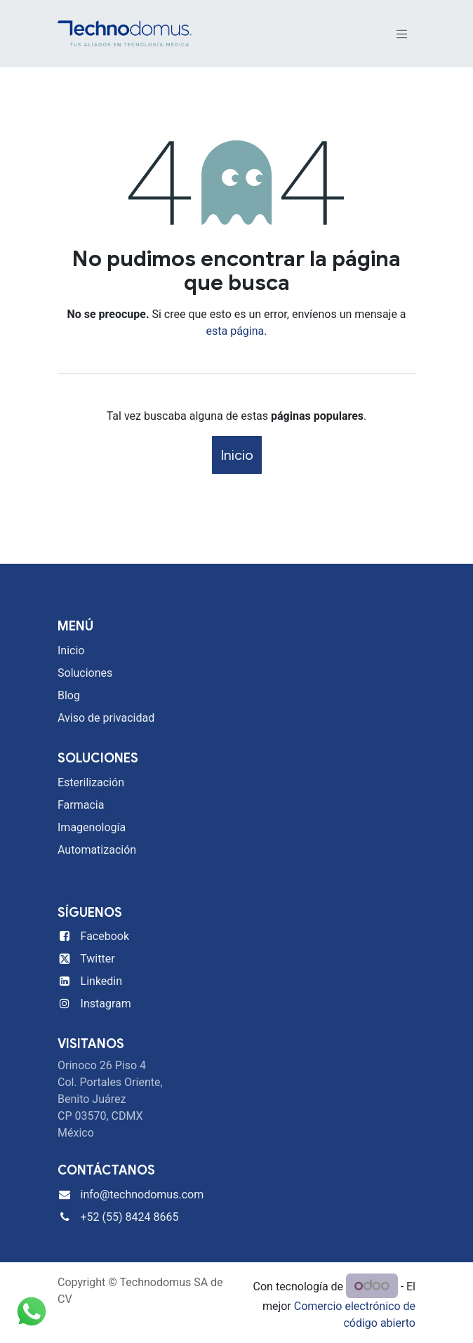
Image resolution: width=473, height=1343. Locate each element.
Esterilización (91, 782)
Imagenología (92, 827)
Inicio (236, 454)
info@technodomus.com (142, 1194)
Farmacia (81, 805)
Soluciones (85, 673)
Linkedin (102, 981)
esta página (235, 331)
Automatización (97, 849)
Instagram (106, 1003)
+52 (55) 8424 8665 (130, 1217)
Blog (69, 695)
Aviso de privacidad (106, 718)
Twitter (97, 958)
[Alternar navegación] (402, 34)
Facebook (105, 936)
